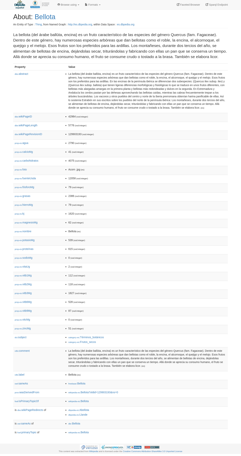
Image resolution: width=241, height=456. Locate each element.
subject (20, 337)
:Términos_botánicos (86, 337)
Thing (38, 24)
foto (21, 169)
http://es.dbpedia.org (80, 24)
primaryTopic (26, 432)
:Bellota (76, 383)
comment (22, 350)
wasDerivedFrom (27, 392)
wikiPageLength (26, 125)
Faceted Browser (188, 4)
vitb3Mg (23, 293)
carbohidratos (26, 160)
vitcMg (22, 319)
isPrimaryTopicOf (27, 401)
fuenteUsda (25, 178)
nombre (23, 231)
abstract (21, 73)
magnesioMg (26, 222)
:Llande (77, 414)
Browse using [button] (68, 4)
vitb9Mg (23, 310)
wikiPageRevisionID (28, 134)
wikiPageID (23, 116)
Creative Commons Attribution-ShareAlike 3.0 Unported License (152, 451)
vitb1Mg (23, 275)
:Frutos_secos (82, 341)
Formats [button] (93, 4)
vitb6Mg (23, 301)
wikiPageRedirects (30, 409)
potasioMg (25, 240)
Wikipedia (93, 451)
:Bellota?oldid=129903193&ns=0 (93, 392)
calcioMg (24, 151)
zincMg (23, 328)
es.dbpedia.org (125, 24)
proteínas (24, 248)
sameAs (21, 383)
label (19, 374)
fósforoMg (24, 187)
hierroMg (24, 204)
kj (19, 213)
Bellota (45, 17)
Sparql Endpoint (217, 4)
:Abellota (78, 409)
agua (21, 142)
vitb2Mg (23, 284)
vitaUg (22, 266)
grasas (22, 195)
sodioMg (23, 257)
